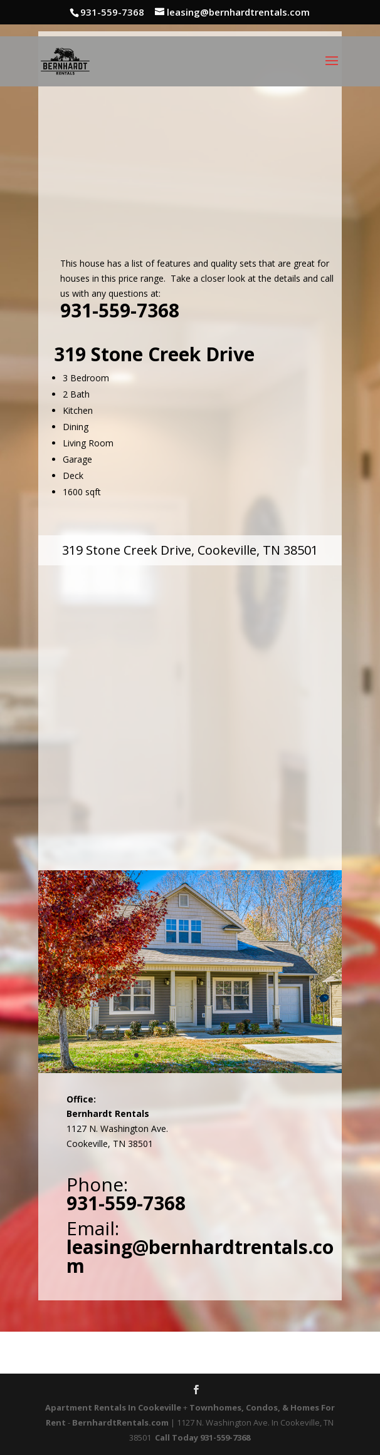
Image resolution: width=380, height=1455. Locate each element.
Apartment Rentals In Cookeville (113, 1407)
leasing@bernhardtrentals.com (200, 1256)
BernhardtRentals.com (120, 1422)
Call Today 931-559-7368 (202, 1437)
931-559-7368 (119, 310)
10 (232, 1055)
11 (243, 1055)
